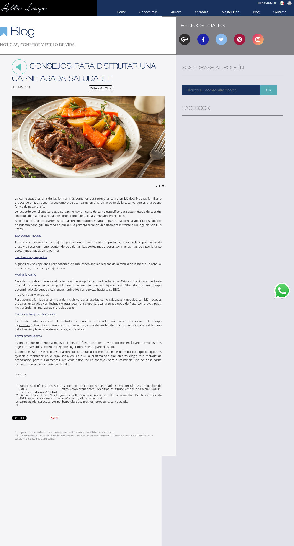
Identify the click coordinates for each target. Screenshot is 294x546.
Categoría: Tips (100, 88)
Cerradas (201, 12)
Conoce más (148, 12)
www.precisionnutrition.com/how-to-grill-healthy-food (65, 398)
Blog (256, 12)
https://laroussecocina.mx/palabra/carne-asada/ (95, 401)
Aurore (176, 12)
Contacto (279, 12)
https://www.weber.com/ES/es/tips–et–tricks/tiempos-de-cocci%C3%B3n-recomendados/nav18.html (90, 390)
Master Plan (231, 12)
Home (121, 12)
